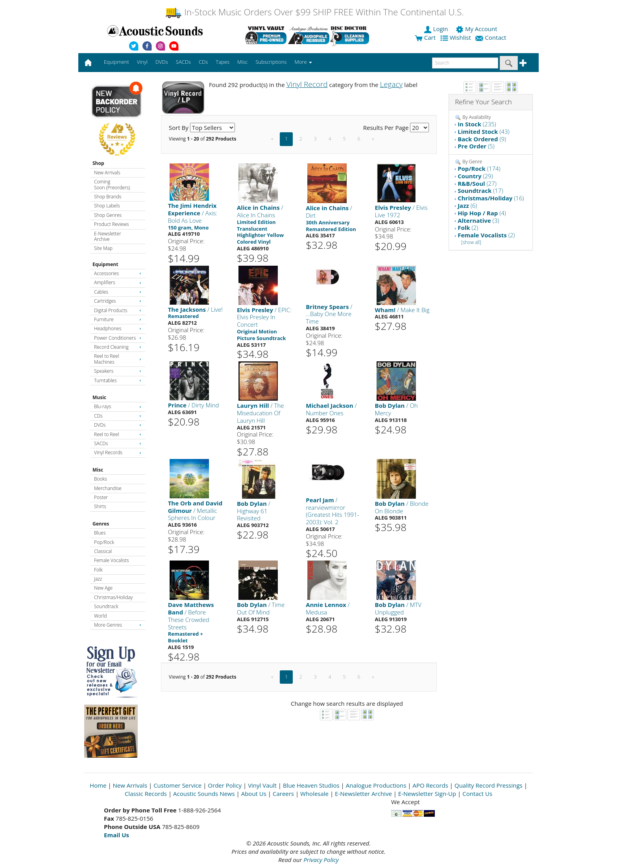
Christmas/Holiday (113, 597)
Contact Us (477, 793)
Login (437, 29)
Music (99, 397)
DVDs (117, 425)
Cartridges (117, 301)
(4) (482, 213)
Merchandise (108, 488)
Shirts (100, 506)
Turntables (117, 380)
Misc (97, 469)
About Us (253, 793)
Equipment (105, 264)
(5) (476, 146)
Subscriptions (270, 61)
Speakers (117, 371)
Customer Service (177, 785)
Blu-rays (117, 406)
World (100, 615)
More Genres (117, 625)
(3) (478, 220)
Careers (283, 793)
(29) (475, 176)
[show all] (471, 242)
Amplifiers (117, 282)
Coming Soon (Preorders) (112, 184)
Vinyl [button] (142, 61)
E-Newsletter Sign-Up (427, 793)
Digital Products (117, 310)
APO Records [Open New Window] (430, 785)
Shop (98, 163)
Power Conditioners (117, 338)
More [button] (303, 61)
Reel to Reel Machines (117, 359)
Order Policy (225, 785)
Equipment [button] (116, 61)
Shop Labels (107, 205)
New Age (103, 588)
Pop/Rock (104, 542)
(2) (468, 227)
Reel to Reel (117, 434)
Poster (101, 497)
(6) (467, 205)
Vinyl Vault (262, 785)
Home (98, 785)
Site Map (103, 248)
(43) (483, 131)
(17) (480, 190)
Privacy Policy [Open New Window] (320, 860)
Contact (491, 37)
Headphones (117, 328)
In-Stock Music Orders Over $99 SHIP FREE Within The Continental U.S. (314, 12)
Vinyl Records (117, 452)
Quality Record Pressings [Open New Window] (488, 785)
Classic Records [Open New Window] (146, 793)
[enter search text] (465, 62)
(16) (491, 198)
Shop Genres (108, 215)
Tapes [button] (222, 61)
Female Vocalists (111, 560)
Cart (425, 37)
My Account (477, 29)
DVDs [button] (161, 61)
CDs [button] (203, 61)
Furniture (117, 319)
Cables (117, 292)
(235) (477, 124)
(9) (482, 139)
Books (100, 478)
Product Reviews (111, 224)
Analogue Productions (376, 785)
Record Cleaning (117, 347)
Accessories (117, 273)
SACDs (117, 443)
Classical (103, 551)
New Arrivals (107, 172)
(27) (477, 183)
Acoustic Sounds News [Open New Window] (204, 793)
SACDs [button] (183, 61)
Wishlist (456, 37)
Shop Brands (107, 196)
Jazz (98, 578)
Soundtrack (106, 606)
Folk (98, 569)
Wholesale (314, 793)
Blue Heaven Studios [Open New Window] (311, 785)
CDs (117, 416)
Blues (100, 532)
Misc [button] (242, 61)
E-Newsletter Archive (107, 236)
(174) (479, 168)
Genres (100, 523)
